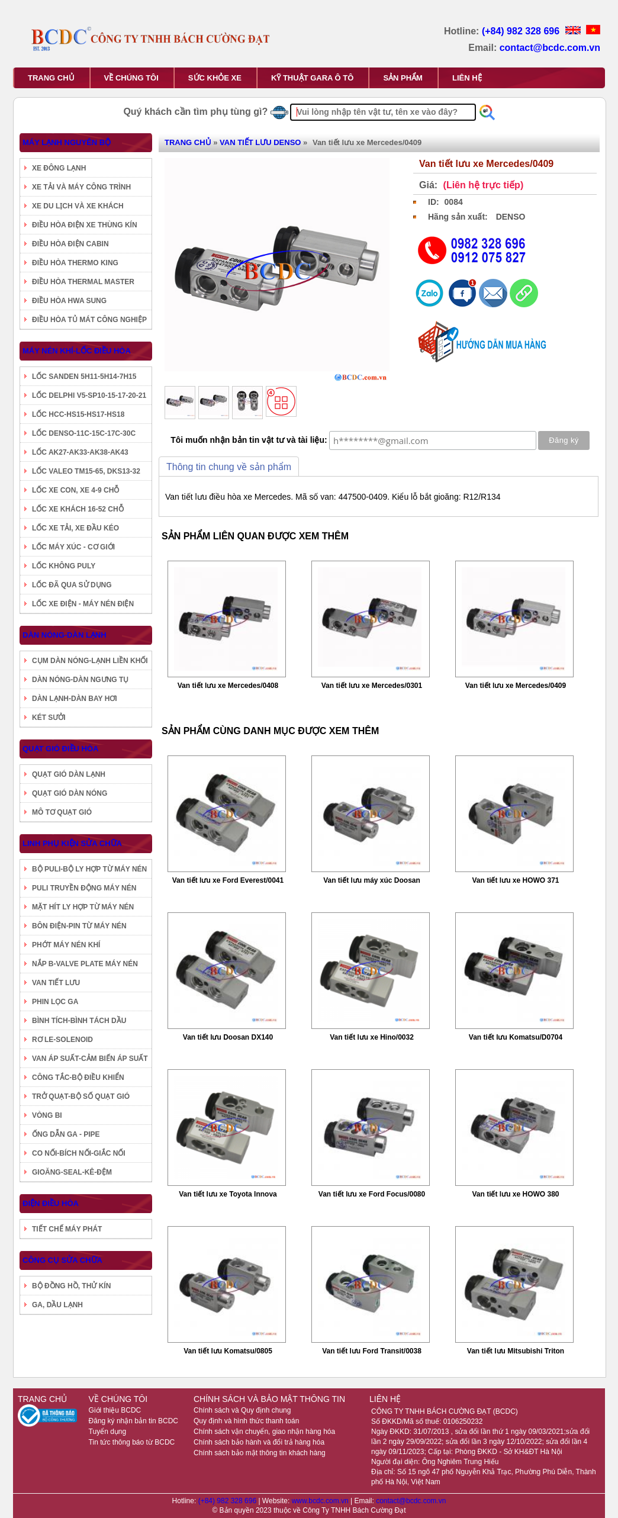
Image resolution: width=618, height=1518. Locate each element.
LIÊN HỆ (467, 77)
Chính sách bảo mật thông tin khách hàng (260, 1453)
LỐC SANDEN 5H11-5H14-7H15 (84, 376)
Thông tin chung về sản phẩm (228, 467)
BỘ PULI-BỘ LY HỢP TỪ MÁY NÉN (89, 869)
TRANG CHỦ (51, 77)
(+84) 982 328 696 (522, 31)
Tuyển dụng (108, 1431)
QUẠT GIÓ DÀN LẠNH (68, 774)
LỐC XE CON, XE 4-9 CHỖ (75, 490)
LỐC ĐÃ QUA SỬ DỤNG (72, 585)
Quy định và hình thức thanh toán (246, 1421)
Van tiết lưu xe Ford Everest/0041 (228, 880)
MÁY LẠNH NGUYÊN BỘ (66, 142)
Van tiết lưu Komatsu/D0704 (515, 1037)
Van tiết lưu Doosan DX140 (228, 1037)
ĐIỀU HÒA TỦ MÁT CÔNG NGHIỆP (89, 320)
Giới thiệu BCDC (115, 1410)
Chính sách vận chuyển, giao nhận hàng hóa (264, 1431)
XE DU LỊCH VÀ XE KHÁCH (78, 206)
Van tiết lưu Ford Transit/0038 (371, 1351)
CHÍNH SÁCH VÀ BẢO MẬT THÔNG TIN (269, 1399)
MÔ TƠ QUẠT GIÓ (62, 812)
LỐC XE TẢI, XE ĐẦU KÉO (75, 528)
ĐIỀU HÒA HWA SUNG (69, 301)
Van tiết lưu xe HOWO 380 (515, 1194)
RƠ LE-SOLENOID (62, 1039)
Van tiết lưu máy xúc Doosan (371, 880)
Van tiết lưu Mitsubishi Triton (515, 1351)
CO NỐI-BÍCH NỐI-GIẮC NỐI (78, 1153)
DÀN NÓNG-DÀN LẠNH (64, 635)
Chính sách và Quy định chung (242, 1410)
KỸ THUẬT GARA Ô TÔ (312, 77)
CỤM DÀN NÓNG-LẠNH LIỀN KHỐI (90, 661)
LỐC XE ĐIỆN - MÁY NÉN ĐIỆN (83, 604)
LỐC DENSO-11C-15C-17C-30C (84, 433)
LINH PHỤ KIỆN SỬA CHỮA (72, 843)
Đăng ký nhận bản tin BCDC (133, 1421)
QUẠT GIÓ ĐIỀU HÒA (60, 748)
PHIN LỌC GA (55, 1002)
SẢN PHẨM (403, 77)
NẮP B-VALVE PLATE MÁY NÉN (85, 964)
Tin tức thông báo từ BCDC (132, 1442)
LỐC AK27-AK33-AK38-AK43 (80, 452)
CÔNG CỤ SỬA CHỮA (62, 1260)
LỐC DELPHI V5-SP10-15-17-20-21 (89, 395)
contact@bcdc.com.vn (550, 48)
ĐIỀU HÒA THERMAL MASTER (83, 282)
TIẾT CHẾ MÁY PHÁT (67, 1229)
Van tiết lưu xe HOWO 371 (515, 880)
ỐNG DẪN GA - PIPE (66, 1134)
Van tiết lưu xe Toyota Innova (227, 1194)
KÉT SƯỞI (49, 717)
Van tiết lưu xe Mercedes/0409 (515, 685)
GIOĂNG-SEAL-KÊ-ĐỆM (72, 1172)
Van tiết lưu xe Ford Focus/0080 (371, 1194)
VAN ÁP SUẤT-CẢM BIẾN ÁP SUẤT (90, 1058)
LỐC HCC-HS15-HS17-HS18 (78, 414)
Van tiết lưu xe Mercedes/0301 (371, 685)
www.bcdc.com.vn (321, 1501)
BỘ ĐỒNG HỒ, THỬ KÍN (71, 1286)
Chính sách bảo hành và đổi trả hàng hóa (259, 1442)
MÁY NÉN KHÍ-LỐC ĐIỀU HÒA (76, 350)
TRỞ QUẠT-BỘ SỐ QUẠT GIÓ (81, 1096)
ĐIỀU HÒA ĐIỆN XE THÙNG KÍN (84, 225)
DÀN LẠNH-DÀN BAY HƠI (74, 698)
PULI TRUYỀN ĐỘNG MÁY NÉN (84, 888)
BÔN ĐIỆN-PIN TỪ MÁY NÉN (79, 926)
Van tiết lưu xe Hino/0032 (372, 1037)
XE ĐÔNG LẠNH (59, 168)
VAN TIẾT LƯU (56, 983)
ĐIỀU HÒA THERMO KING (75, 263)
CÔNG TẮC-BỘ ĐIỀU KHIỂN (78, 1077)
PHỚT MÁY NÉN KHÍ (66, 945)
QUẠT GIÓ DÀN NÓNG (69, 793)
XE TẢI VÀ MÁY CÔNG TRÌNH (81, 187)
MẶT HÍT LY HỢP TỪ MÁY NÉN (83, 907)
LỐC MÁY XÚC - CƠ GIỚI (73, 547)
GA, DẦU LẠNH (57, 1305)
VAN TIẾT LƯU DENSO (260, 142)
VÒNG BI (47, 1115)
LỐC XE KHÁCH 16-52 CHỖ (78, 509)
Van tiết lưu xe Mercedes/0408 (228, 685)
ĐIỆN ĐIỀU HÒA (50, 1203)
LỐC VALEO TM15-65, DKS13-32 (86, 471)
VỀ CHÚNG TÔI (131, 77)
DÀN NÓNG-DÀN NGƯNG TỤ (80, 680)
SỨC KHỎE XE (215, 77)
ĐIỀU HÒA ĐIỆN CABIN (70, 244)
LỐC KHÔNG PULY (63, 566)
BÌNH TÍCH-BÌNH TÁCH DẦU (79, 1021)
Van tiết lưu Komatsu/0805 (228, 1351)
